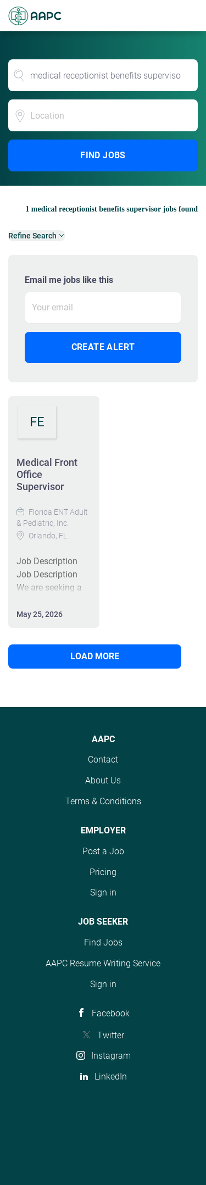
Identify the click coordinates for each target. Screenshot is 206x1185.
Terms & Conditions (103, 801)
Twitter (110, 1035)
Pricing (103, 872)
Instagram (111, 1055)
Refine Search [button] (32, 235)
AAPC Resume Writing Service (103, 963)
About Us (103, 780)
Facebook (111, 1013)
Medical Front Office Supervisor (46, 474)
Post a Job (103, 851)
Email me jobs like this (69, 280)
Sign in (103, 892)
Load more (94, 656)
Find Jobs (103, 155)
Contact (103, 759)
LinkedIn (110, 1076)
